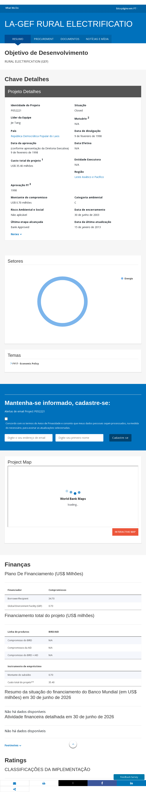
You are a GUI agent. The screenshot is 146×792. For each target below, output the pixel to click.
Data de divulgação (87, 131)
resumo (17, 39)
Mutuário (81, 118)
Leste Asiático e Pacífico (89, 177)
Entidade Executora (87, 159)
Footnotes (11, 745)
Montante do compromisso (29, 197)
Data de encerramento (89, 209)
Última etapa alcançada (27, 222)
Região (79, 171)
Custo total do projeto (27, 160)
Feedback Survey (129, 777)
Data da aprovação (23, 143)
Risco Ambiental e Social (27, 209)
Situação (80, 105)
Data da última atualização (92, 222)
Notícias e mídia (97, 39)
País (13, 131)
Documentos (70, 39)
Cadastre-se (120, 437)
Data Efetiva (82, 143)
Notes (15, 234)
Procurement (44, 39)
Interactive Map (125, 531)
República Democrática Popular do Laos (35, 136)
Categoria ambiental (88, 197)
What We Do (12, 7)
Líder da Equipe (21, 117)
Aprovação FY (21, 184)
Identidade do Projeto (25, 105)
